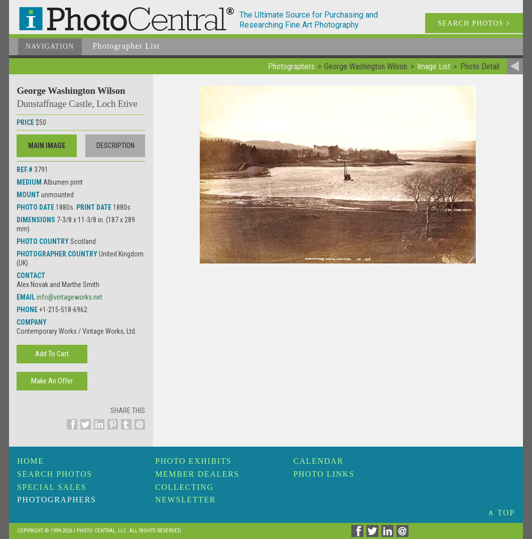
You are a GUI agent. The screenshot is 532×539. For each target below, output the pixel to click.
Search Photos (54, 474)
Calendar (318, 461)
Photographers (56, 499)
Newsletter (185, 499)
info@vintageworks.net (69, 297)
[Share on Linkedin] (97, 430)
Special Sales (51, 487)
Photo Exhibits (193, 461)
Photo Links (323, 474)
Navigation (50, 46)
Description (115, 146)
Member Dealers (197, 474)
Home (30, 461)
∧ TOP (501, 512)
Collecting (184, 487)
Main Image (46, 146)
